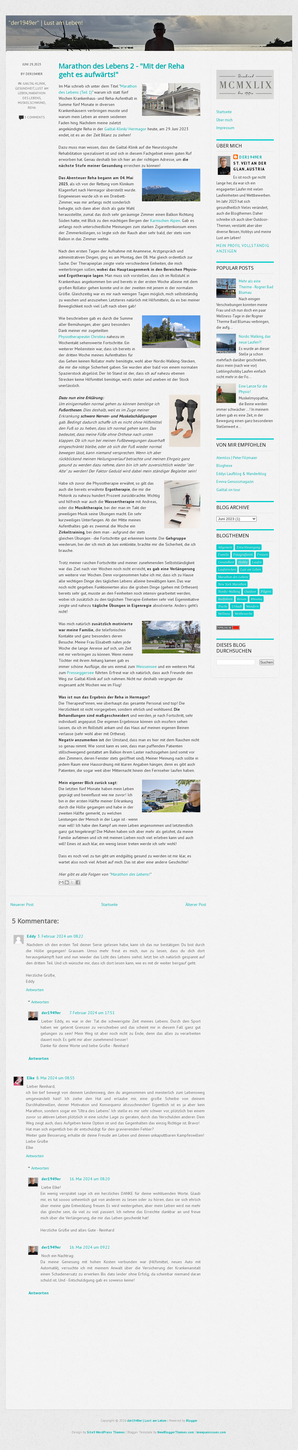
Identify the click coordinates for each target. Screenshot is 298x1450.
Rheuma (256, 599)
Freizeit (262, 554)
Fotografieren (243, 554)
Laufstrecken (227, 569)
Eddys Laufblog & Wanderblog (241, 473)
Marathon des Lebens (233, 577)
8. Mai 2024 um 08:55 (55, 1078)
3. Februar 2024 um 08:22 (60, 936)
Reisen (241, 599)
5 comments (34, 117)
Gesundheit (24, 88)
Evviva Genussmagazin (235, 481)
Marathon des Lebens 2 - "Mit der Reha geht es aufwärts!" (121, 70)
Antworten (35, 989)
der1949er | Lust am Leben (146, 1421)
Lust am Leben (250, 569)
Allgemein (225, 547)
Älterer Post (195, 904)
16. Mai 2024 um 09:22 (89, 1247)
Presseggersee (80, 672)
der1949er (51, 1012)
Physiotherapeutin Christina (82, 336)
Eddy (31, 936)
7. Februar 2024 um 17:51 (92, 1012)
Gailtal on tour (228, 489)
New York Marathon (232, 584)
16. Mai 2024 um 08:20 (89, 1178)
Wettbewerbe (243, 614)
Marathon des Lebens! (130, 874)
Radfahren (225, 599)
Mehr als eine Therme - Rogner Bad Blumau (256, 287)
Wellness (224, 614)
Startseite (109, 904)
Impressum (225, 127)
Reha (32, 108)
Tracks (222, 606)
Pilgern (266, 591)
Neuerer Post (22, 904)
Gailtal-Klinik (34, 83)
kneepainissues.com (211, 1432)
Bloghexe (224, 465)
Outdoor (250, 591)
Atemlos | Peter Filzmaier (236, 457)
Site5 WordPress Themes (106, 1432)
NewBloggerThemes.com (175, 1432)
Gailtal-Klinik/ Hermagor (125, 129)
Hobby (243, 562)
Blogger (191, 1421)
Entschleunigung (248, 547)
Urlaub (237, 606)
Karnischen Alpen (165, 220)
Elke (31, 1078)
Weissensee (146, 666)
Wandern (252, 606)
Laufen (257, 562)
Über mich (224, 120)
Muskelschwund (31, 103)
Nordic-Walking (229, 591)
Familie (223, 554)
